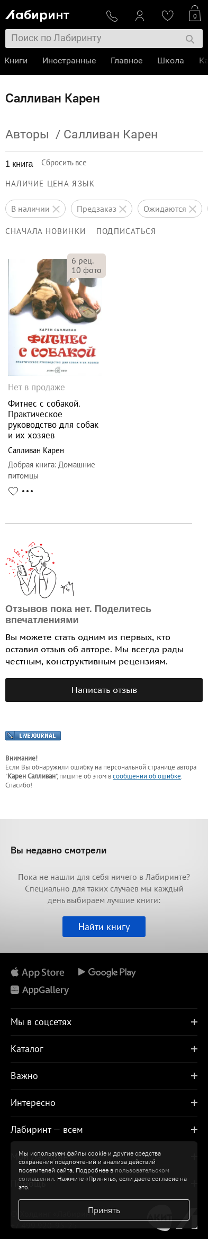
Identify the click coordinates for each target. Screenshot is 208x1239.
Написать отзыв (104, 689)
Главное (127, 60)
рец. (82, 260)
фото (86, 270)
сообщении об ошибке (147, 776)
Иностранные (70, 60)
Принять (104, 1210)
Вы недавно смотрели (58, 850)
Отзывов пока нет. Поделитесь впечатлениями (78, 614)
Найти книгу (104, 927)
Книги (17, 60)
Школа (171, 60)
